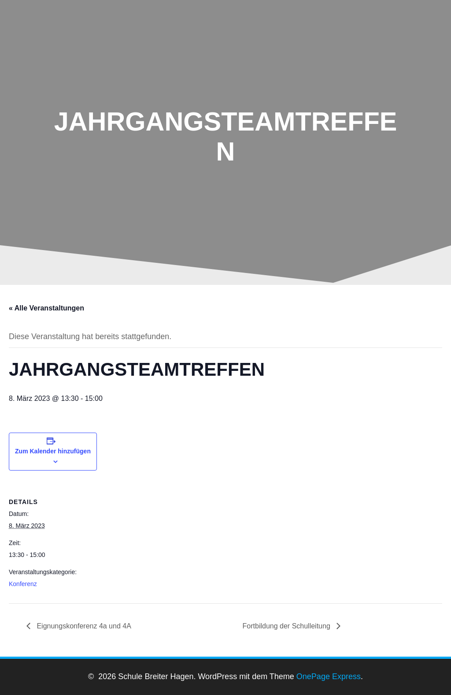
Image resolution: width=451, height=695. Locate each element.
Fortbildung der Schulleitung (288, 626)
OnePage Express (328, 676)
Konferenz (23, 583)
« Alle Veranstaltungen (46, 308)
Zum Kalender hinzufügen (53, 451)
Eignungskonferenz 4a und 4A (83, 626)
